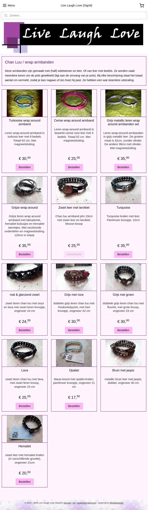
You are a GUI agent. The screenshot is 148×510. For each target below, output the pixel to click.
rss (74, 503)
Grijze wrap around (25, 207)
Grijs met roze (74, 294)
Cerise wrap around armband (74, 120)
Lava (24, 370)
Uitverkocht (74, 254)
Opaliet (74, 370)
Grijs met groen (123, 294)
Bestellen (25, 167)
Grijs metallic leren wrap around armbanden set (123, 122)
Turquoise (123, 207)
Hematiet (25, 446)
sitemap (67, 503)
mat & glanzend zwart (25, 294)
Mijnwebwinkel (116, 503)
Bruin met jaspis (123, 370)
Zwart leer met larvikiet (74, 207)
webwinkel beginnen (86, 503)
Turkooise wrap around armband (24, 122)
